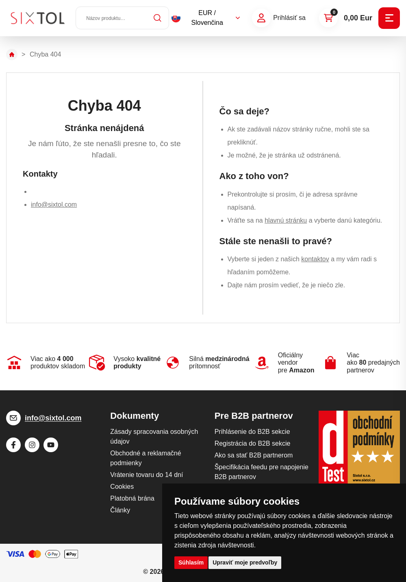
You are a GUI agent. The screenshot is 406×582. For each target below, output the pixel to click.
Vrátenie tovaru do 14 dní (146, 474)
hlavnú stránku (286, 220)
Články (120, 510)
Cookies (122, 486)
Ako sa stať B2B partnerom (254, 455)
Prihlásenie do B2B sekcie (252, 431)
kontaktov (315, 259)
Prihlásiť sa (289, 18)
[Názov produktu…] (123, 18)
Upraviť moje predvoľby (245, 562)
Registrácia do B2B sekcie (253, 443)
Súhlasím (191, 562)
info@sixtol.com (54, 204)
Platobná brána (132, 498)
